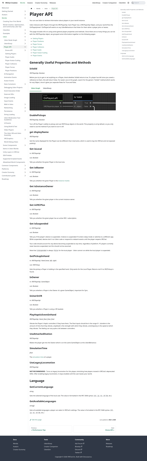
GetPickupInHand (127, 34)
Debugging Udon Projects (13, 87)
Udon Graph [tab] (35, 88)
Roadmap (5, 179)
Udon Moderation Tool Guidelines (12, 119)
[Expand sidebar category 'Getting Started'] (25, 11)
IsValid (124, 12)
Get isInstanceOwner (128, 26)
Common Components (10, 165)
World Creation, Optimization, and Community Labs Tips (13, 26)
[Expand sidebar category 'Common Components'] (25, 165)
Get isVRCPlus (126, 29)
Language (123, 53)
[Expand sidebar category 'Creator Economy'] (25, 172)
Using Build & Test (10, 126)
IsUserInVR (125, 39)
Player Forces (10, 67)
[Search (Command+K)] (138, 3)
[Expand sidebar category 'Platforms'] (25, 168)
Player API (7, 47)
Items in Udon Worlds (11, 149)
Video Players (9, 130)
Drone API (8, 50)
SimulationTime (126, 48)
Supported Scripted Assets (12, 159)
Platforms (5, 169)
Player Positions (11, 71)
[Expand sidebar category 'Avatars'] (25, 14)
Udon (5, 37)
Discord (78, 450)
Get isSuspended (126, 31)
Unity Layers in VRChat (11, 152)
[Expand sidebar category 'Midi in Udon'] (25, 104)
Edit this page (36, 420)
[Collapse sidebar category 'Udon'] (25, 36)
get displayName (126, 18)
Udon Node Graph (10, 40)
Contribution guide (8, 176)
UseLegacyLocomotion (128, 50)
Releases (53, 3)
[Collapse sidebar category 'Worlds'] (25, 18)
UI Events (7, 123)
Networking (8, 108)
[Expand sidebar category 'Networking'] (25, 107)
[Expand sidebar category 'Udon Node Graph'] (25, 40)
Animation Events (10, 77)
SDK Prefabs (7, 155)
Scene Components (10, 145)
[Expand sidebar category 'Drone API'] (25, 50)
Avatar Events (9, 81)
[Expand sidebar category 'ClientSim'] (25, 30)
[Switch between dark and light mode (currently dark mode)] (128, 2)
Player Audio (9, 57)
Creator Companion (110, 3)
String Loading (9, 114)
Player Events (37, 56)
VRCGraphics (8, 138)
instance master (63, 181)
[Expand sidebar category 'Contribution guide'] (25, 175)
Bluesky (78, 447)
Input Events (8, 101)
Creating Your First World (12, 21)
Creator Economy (41, 3)
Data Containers (10, 84)
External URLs (9, 94)
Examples (6, 33)
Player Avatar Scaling (12, 60)
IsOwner (124, 37)
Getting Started (7, 11)
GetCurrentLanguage (128, 56)
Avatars (30, 3)
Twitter (78, 453)
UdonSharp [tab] (47, 88)
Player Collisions (11, 64)
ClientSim (122, 3)
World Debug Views (11, 142)
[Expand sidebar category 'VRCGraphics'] (25, 138)
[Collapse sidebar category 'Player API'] (25, 46)
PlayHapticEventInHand (128, 42)
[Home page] (31, 8)
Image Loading (9, 98)
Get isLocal (125, 20)
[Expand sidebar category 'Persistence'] (25, 111)
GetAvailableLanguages (128, 59)
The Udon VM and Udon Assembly (12, 134)
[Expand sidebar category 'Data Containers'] (25, 84)
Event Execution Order (12, 91)
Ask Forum (79, 444)
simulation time (38, 357)
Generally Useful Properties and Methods (132, 9)
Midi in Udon (8, 104)
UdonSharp (96, 3)
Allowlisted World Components (14, 162)
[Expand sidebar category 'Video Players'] (25, 129)
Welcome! (5, 8)
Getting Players (10, 54)
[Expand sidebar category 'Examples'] (25, 33)
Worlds (22, 3)
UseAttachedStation (127, 45)
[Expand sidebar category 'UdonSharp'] (25, 43)
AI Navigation (9, 74)
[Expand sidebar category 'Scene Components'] (25, 145)
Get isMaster (125, 23)
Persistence (8, 111)
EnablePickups (126, 15)
